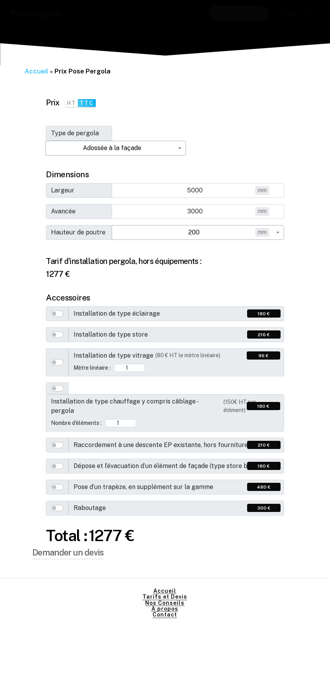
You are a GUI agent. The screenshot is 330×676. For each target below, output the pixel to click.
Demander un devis (68, 552)
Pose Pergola (35, 13)
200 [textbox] (194, 232)
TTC (87, 103)
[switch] (57, 314)
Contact (165, 615)
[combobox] (116, 148)
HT (71, 103)
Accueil (36, 71)
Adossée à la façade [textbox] (112, 148)
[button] (297, 13)
